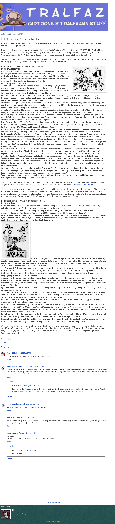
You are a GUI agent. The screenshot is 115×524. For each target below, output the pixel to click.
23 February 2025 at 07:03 (26, 450)
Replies (11, 382)
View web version (54, 503)
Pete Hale (16, 386)
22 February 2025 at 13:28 (29, 386)
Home (54, 498)
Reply (9, 359)
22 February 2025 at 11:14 (34, 366)
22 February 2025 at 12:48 (29, 404)
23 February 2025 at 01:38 (26, 433)
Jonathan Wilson (13, 404)
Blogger (58, 522)
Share (4, 342)
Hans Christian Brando (15, 366)
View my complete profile (21, 514)
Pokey (9, 353)
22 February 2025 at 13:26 (24, 417)
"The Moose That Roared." (83, 185)
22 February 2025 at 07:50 (21, 353)
